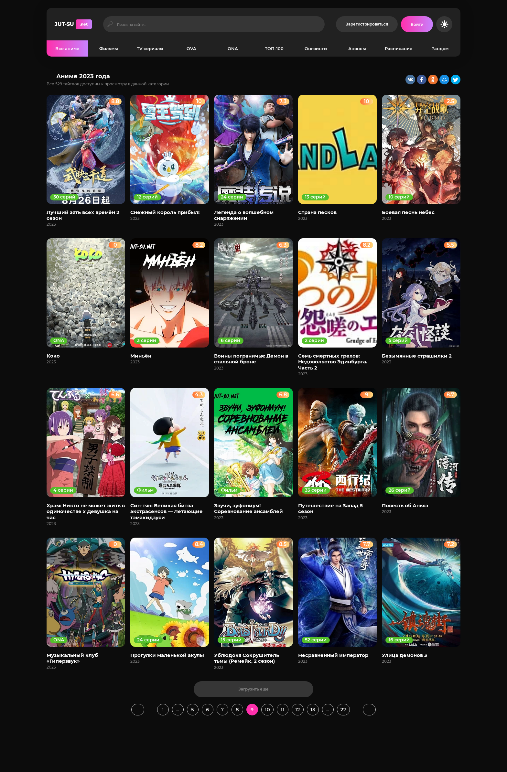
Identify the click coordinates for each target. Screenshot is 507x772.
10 (267, 709)
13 (312, 709)
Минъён (140, 356)
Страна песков (317, 212)
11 (283, 709)
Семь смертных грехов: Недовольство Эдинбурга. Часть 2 (332, 362)
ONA (233, 48)
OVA (191, 48)
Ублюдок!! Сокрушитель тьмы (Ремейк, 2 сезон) (246, 658)
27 (343, 709)
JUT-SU (73, 24)
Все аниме (67, 48)
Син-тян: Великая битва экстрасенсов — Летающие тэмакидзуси (166, 511)
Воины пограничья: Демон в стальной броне (251, 359)
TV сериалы (150, 48)
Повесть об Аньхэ (405, 505)
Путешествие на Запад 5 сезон (330, 508)
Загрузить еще (253, 689)
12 (297, 709)
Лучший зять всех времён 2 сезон (83, 215)
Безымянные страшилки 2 (417, 356)
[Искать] (110, 24)
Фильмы (108, 48)
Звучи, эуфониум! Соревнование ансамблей (248, 508)
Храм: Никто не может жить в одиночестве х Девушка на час (86, 511)
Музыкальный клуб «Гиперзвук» (72, 658)
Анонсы (357, 48)
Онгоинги (316, 48)
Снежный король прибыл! (165, 212)
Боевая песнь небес (408, 212)
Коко (53, 356)
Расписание (398, 48)
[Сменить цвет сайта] (444, 24)
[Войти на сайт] (417, 24)
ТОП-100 (274, 48)
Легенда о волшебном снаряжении (244, 215)
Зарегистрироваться (367, 24)
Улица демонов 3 (404, 655)
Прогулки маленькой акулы (167, 655)
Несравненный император (333, 655)
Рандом (439, 48)
